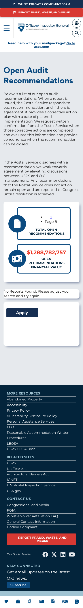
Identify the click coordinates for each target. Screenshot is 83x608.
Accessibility (17, 405)
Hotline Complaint (22, 527)
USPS (11, 463)
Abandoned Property (24, 399)
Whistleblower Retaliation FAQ (32, 516)
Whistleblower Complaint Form (41, 4)
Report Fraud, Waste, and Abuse (41, 12)
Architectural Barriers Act (28, 474)
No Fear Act (17, 469)
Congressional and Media (28, 505)
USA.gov (14, 491)
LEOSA (12, 443)
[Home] (43, 30)
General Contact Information (31, 521)
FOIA (11, 510)
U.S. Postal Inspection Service (31, 485)
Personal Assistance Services (30, 421)
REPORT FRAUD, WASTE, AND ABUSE (42, 539)
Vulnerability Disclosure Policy (32, 416)
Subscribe (18, 585)
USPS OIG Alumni (21, 449)
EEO (10, 427)
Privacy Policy (18, 410)
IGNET (12, 480)
